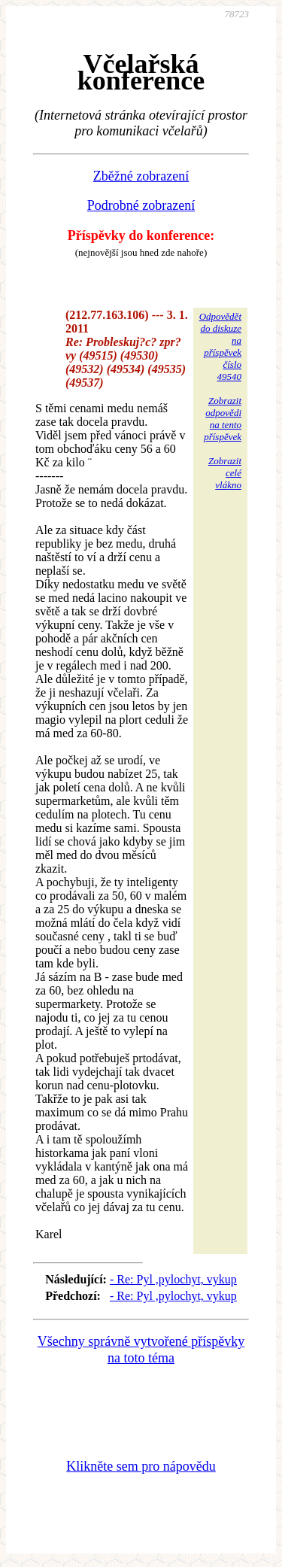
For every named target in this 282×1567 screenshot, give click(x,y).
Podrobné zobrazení (141, 205)
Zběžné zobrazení (141, 176)
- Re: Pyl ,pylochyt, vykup (173, 1279)
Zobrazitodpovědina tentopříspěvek (222, 418)
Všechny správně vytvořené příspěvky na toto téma (141, 1349)
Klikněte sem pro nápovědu (140, 1466)
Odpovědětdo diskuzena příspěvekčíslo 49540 (220, 346)
